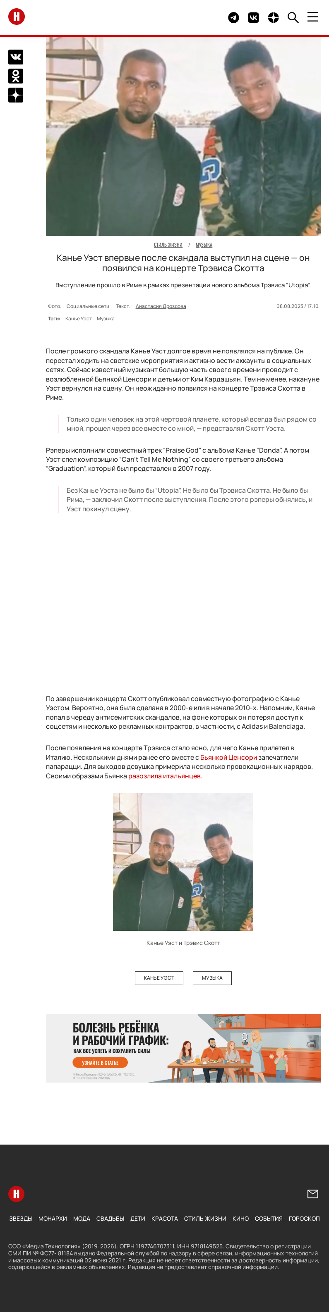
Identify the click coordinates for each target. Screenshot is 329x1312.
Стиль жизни (205, 1218)
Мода (81, 1218)
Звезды (20, 1218)
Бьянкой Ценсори (228, 757)
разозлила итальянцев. (165, 775)
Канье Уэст (78, 318)
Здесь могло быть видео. (202, 17)
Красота (164, 1218)
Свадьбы (110, 1218)
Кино (241, 1218)
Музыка (106, 318)
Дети (137, 1218)
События (269, 1218)
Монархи (52, 1218)
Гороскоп (304, 1218)
